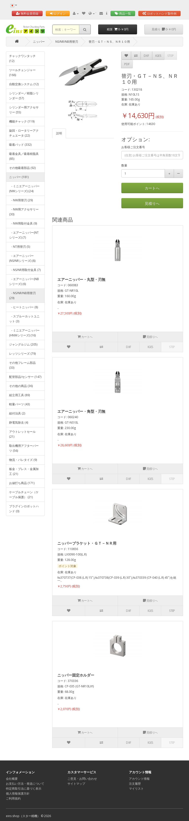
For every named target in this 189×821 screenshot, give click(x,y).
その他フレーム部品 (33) (22, 365)
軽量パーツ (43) (19, 404)
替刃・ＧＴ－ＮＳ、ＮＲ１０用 (109, 42)
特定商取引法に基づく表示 (23, 788)
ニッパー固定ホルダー (75, 675)
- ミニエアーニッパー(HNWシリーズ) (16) (24, 332)
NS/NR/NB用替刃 (66, 42)
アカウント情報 (139, 779)
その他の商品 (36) (21, 386)
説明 (59, 133)
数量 (124, 165)
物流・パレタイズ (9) (23, 460)
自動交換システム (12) (24, 84)
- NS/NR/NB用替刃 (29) (22, 295)
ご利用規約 (13, 798)
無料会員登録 (27, 13)
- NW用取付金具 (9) (23, 223)
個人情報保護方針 (18, 793)
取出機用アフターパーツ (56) (24, 448)
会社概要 (12, 779)
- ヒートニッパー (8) (23, 307)
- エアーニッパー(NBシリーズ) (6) (24, 281)
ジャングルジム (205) (23, 344)
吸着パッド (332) (20, 145)
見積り (164, 29)
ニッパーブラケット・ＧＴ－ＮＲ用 (86, 543)
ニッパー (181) (19, 177)
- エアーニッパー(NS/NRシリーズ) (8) (22, 258)
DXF (146, 56)
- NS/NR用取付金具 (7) (25, 270)
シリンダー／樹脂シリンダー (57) (24, 95)
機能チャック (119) (21, 121)
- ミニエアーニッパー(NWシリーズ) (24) (24, 188)
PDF (127, 64)
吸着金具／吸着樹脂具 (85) (24, 156)
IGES (158, 56)
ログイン (57, 13)
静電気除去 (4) (18, 422)
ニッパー (39, 42)
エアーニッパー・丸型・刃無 (81, 279)
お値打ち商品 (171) (21, 483)
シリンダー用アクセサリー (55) (24, 109)
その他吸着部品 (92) (22, 168)
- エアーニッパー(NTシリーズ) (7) (24, 235)
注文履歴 (135, 783)
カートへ (152, 187)
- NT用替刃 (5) (19, 247)
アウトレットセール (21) (22, 434)
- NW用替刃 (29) (21, 200)
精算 (117, 29)
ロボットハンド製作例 (159, 13)
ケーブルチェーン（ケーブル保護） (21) (24, 494)
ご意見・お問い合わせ (82, 779)
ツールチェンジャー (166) (22, 72)
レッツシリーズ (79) (22, 353)
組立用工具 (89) (19, 395)
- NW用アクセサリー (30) (24, 211)
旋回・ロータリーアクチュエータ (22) (24, 133)
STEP (170, 56)
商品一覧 (123, 13)
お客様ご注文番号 (133, 147)
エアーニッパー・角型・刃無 (81, 411)
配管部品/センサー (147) (25, 377)
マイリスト (136, 788)
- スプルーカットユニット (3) (24, 318)
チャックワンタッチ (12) (22, 58)
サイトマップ (76, 783)
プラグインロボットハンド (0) (24, 508)
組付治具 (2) (17, 413)
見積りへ (152, 203)
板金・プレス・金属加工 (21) (24, 471)
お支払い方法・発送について (25, 783)
